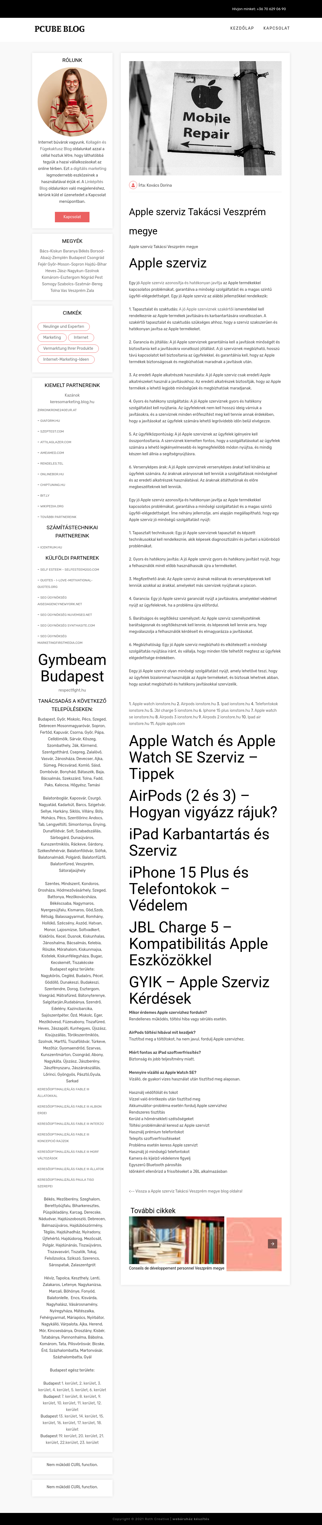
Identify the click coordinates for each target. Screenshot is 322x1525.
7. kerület (69, 1396)
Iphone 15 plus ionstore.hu (226, 710)
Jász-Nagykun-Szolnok (78, 271)
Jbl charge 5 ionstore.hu (176, 710)
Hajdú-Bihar (96, 264)
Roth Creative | (177, 1519)
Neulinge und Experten (63, 326)
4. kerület (61, 1390)
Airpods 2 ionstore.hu (222, 717)
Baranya (71, 251)
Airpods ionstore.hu (198, 704)
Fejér (43, 264)
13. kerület (68, 1416)
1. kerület (69, 1383)
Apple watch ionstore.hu (154, 704)
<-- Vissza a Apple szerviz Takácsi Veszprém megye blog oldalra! (185, 1191)
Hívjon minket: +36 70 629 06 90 (259, 9)
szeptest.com (52, 431)
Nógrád (88, 277)
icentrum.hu (51, 547)
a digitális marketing (88, 168)
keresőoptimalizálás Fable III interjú (71, 1124)
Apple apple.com (170, 723)
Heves (51, 271)
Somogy (49, 284)
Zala (90, 290)
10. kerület (66, 1403)
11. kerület (86, 1403)
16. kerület (66, 1423)
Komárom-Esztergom (61, 277)
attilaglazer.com (55, 442)
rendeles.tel (51, 463)
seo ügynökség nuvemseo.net (66, 615)
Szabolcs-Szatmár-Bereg (79, 284)
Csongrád (95, 257)
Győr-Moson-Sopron (66, 264)
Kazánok (72, 395)
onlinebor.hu (52, 474)
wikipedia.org (52, 506)
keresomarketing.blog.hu (72, 402)
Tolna (56, 290)
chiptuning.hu (52, 485)
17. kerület (86, 1423)
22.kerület (69, 1442)
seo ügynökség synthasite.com (67, 625)
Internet (81, 337)
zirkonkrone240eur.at (57, 410)
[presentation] (272, 1243)
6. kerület (97, 1390)
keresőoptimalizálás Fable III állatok (71, 1169)
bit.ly (45, 495)
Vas (64, 290)
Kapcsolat (277, 28)
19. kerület (67, 1436)
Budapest (78, 257)
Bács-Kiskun (51, 251)
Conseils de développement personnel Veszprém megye (177, 1268)
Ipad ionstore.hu (235, 704)
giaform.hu (50, 421)
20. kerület (88, 1436)
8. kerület (87, 1396)
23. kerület (89, 1442)
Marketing (52, 337)
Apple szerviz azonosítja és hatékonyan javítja (181, 283)
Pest (99, 277)
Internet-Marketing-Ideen (66, 359)
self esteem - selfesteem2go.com (69, 569)
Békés (84, 251)
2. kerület (87, 1383)
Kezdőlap (242, 28)
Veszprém (77, 290)
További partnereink (58, 517)
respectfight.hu (72, 690)
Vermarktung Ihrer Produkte (68, 348)
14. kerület (88, 1416)
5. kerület (79, 1390)
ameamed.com (52, 453)
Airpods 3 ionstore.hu (178, 717)
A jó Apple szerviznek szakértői (206, 309)
